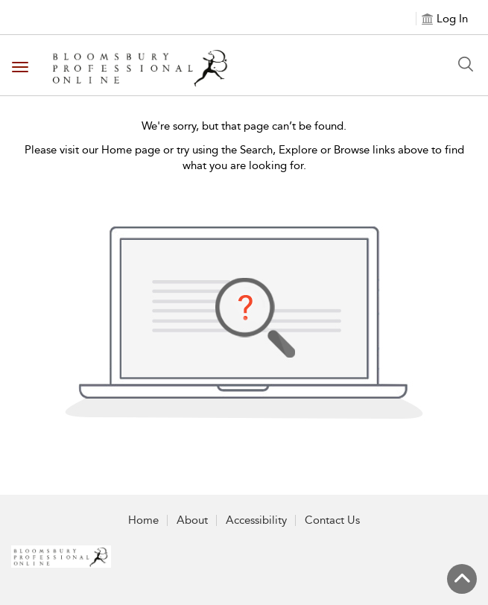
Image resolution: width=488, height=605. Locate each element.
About (192, 520)
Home (143, 520)
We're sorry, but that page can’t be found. (244, 126)
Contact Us (332, 520)
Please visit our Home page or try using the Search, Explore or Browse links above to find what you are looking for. (244, 157)
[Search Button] (465, 64)
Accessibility (256, 520)
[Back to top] (462, 579)
